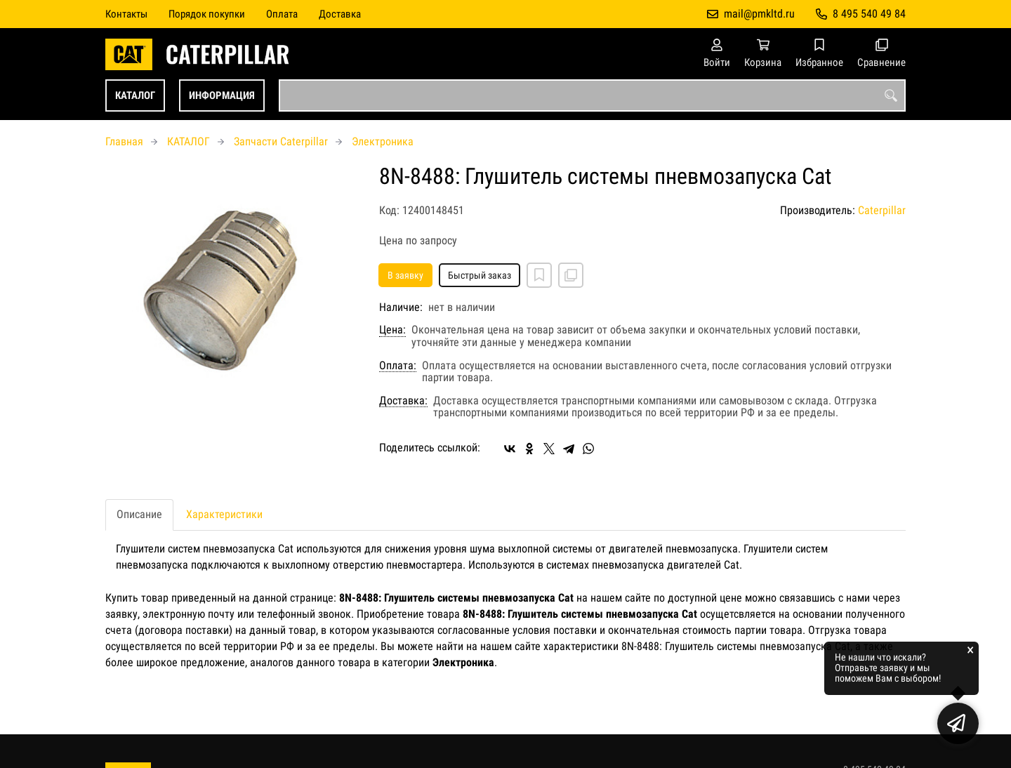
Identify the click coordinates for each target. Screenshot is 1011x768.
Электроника (383, 141)
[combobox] (592, 95)
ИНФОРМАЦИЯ (222, 95)
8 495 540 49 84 (869, 13)
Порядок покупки (206, 14)
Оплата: (397, 365)
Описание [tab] (139, 514)
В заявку (405, 275)
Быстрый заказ (479, 275)
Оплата (282, 14)
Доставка (340, 14)
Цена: (392, 330)
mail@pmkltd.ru (759, 13)
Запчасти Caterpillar (281, 141)
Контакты (126, 14)
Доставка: (403, 401)
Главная (124, 141)
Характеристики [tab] (224, 514)
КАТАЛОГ (135, 95)
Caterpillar (882, 210)
